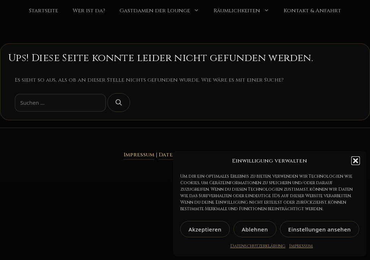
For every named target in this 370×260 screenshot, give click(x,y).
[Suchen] (118, 102)
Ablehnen (255, 229)
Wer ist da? (89, 10)
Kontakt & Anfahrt (312, 10)
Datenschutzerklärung (257, 246)
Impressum (301, 246)
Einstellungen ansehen (319, 229)
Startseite (43, 10)
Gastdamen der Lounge (163, 11)
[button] (355, 160)
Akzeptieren (205, 229)
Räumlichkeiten (245, 11)
